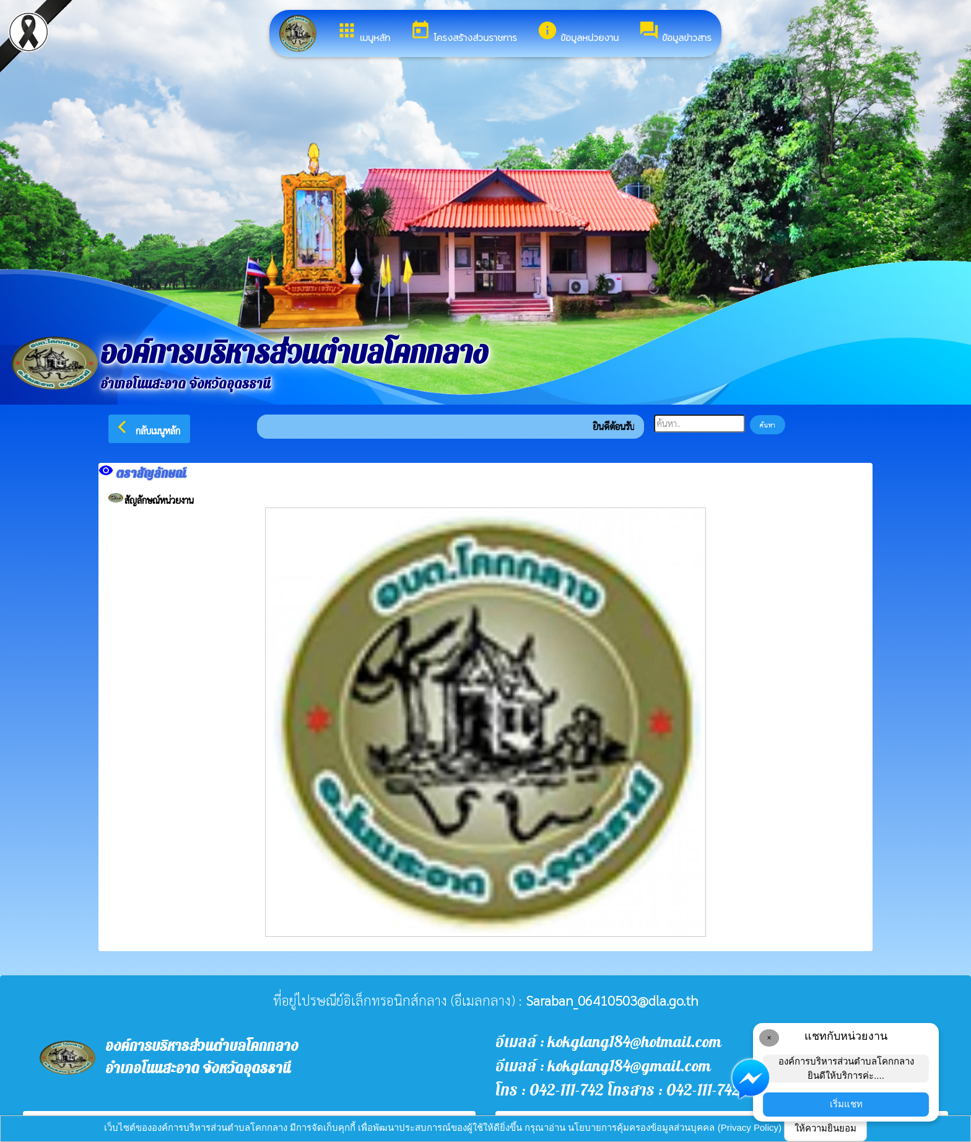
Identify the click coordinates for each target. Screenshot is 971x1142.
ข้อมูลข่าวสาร (675, 32)
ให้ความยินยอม (825, 1128)
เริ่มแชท (846, 1104)
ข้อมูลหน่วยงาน (578, 32)
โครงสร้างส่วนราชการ (463, 32)
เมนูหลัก (363, 32)
